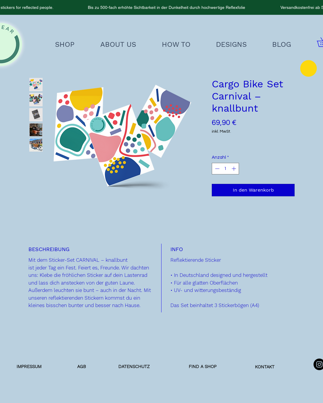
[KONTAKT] (265, 367)
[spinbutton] (225, 168)
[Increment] (234, 168)
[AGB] (81, 366)
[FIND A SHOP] (203, 366)
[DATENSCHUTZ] (134, 366)
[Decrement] (217, 168)
